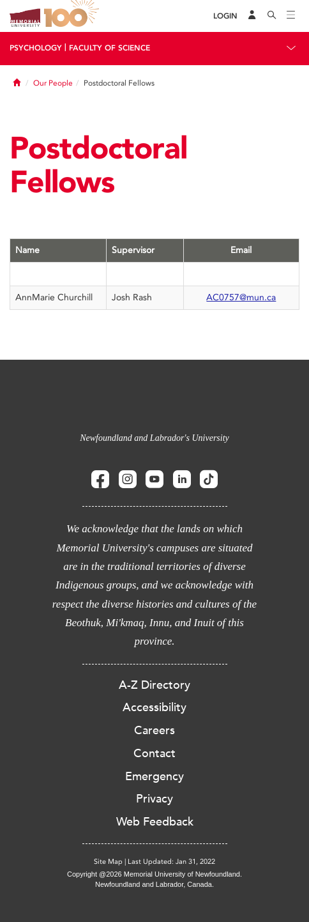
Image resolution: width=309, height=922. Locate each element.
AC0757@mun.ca (241, 297)
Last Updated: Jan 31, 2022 (171, 861)
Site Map (108, 861)
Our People (53, 83)
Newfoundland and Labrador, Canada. (154, 884)
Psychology (36, 47)
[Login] (225, 16)
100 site (73, 16)
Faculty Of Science (109, 47)
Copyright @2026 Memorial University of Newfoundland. (154, 874)
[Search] (272, 16)
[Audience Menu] (252, 16)
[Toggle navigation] (291, 16)
